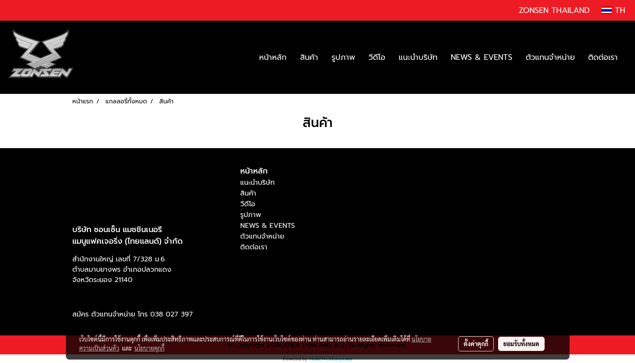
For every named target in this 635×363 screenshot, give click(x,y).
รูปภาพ (343, 57)
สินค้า (309, 57)
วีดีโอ (377, 57)
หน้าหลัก (273, 57)
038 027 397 (171, 314)
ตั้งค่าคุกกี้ (476, 343)
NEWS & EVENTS (481, 57)
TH (613, 10)
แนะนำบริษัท (418, 57)
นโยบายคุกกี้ (149, 348)
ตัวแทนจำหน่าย (550, 57)
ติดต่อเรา (603, 57)
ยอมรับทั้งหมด (521, 343)
